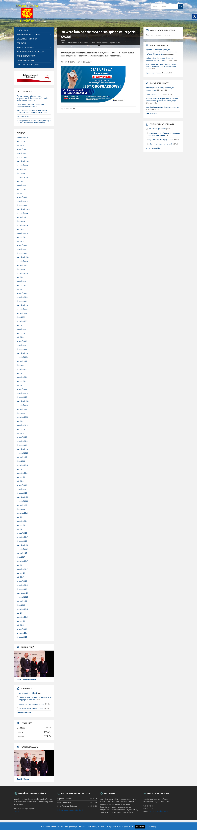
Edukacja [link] (21, 43)
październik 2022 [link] (23, 305)
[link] (26, 13)
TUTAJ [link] (16, 811)
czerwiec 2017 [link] (22, 561)
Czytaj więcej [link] (151, 826)
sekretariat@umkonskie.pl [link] (158, 811)
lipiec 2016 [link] (21, 605)
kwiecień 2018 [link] (22, 521)
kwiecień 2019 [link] (22, 473)
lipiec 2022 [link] (21, 317)
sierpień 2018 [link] (22, 505)
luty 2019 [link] (20, 481)
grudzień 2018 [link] (22, 489)
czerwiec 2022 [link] (22, 321)
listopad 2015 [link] (22, 637)
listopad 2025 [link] (22, 157)
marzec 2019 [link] (21, 477)
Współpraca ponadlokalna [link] (30, 51)
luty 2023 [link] (20, 289)
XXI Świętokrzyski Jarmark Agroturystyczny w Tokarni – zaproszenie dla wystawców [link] (34, 121)
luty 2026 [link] (20, 145)
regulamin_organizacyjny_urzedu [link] (31, 704)
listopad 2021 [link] (22, 349)
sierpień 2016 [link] (22, 601)
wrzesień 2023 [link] (22, 261)
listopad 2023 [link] (22, 253)
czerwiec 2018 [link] (22, 513)
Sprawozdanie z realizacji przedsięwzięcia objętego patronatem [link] (35, 698)
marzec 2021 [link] (21, 381)
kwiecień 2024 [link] (22, 233)
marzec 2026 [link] (21, 141)
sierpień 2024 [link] (22, 217)
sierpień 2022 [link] (22, 313)
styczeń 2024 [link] (22, 245)
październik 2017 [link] (23, 545)
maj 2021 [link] (20, 373)
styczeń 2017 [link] (22, 581)
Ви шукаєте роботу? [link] (154, 94)
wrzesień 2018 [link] (22, 501)
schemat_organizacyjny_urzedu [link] (31, 708)
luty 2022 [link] (20, 337)
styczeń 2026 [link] (22, 149)
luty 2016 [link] (20, 625)
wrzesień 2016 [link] (22, 597)
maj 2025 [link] (20, 181)
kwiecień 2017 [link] (22, 569)
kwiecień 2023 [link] (22, 281)
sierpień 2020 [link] (22, 409)
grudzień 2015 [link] (22, 633)
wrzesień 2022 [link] (22, 309)
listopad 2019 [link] (22, 445)
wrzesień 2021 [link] (22, 357)
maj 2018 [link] (20, 517)
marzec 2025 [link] (21, 189)
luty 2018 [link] (20, 529)
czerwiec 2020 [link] (22, 417)
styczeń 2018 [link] (22, 533)
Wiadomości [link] (72, 43)
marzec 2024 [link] (21, 237)
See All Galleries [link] (23, 779)
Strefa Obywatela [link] (26, 47)
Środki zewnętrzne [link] (27, 56)
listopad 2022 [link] (22, 301)
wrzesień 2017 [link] (22, 549)
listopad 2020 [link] (22, 397)
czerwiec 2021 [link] (22, 369)
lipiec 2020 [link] (21, 413)
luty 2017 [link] (20, 577)
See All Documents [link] (24, 713)
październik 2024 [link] (23, 209)
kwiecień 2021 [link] (22, 377)
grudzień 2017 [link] (22, 537)
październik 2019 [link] (23, 449)
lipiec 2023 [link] (21, 269)
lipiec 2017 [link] (21, 557)
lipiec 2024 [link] (21, 221)
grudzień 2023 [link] (22, 249)
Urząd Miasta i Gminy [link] (27, 38)
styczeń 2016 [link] (22, 629)
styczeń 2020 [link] (22, 437)
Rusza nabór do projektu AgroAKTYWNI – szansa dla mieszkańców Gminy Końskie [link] (32, 111)
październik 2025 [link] (23, 161)
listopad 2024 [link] (22, 205)
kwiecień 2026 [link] (22, 137)
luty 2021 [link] (20, 385)
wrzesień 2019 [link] (22, 453)
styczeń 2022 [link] (22, 341)
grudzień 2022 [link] (22, 297)
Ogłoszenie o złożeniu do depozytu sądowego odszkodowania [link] (30, 105)
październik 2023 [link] (23, 257)
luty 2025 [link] (20, 193)
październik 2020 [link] (23, 401)
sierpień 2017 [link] (22, 553)
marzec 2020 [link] (21, 429)
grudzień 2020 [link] (22, 393)
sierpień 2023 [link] (22, 265)
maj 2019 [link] (20, 469)
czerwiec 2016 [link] (22, 609)
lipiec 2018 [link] (21, 509)
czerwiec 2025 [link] (22, 177)
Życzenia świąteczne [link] (25, 116)
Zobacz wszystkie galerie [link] (26, 679)
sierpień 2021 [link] (22, 361)
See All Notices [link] (151, 114)
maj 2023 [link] (20, 277)
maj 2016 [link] (20, 613)
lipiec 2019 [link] (21, 461)
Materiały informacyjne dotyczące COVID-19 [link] (162, 107)
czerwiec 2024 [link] (22, 225)
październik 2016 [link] (23, 593)
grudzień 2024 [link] (22, 201)
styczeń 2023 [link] (22, 293)
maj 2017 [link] (20, 565)
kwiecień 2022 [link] (22, 329)
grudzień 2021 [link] (22, 345)
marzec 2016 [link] (21, 621)
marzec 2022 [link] (21, 333)
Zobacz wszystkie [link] (153, 148)
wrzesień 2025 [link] (22, 165)
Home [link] (63, 43)
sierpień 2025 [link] (22, 169)
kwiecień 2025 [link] (22, 185)
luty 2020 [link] (20, 433)
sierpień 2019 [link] (22, 457)
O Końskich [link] (22, 30)
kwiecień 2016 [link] (22, 617)
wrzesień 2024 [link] (22, 213)
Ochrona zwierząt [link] (26, 60)
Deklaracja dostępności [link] (29, 64)
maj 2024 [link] (20, 229)
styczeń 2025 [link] (22, 197)
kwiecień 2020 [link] (22, 425)
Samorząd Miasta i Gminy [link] (29, 34)
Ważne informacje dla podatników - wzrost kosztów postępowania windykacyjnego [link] (162, 99)
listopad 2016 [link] (22, 589)
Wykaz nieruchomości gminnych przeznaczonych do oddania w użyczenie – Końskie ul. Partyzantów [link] (33, 98)
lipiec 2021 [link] (21, 365)
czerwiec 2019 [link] (22, 465)
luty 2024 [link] (20, 241)
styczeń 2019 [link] (22, 485)
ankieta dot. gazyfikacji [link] (28, 693)
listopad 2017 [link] (22, 541)
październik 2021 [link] (23, 353)
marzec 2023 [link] (21, 285)
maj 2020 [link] (20, 421)
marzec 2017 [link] (21, 573)
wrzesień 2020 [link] (22, 405)
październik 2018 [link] (23, 497)
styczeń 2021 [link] (22, 389)
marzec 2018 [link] (21, 525)
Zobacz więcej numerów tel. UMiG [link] (70, 810)
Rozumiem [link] (140, 826)
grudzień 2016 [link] (22, 585)
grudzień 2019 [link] (22, 441)
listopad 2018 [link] (22, 493)
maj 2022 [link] (20, 325)
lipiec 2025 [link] (21, 173)
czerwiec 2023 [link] (22, 273)
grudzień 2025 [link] (22, 153)
